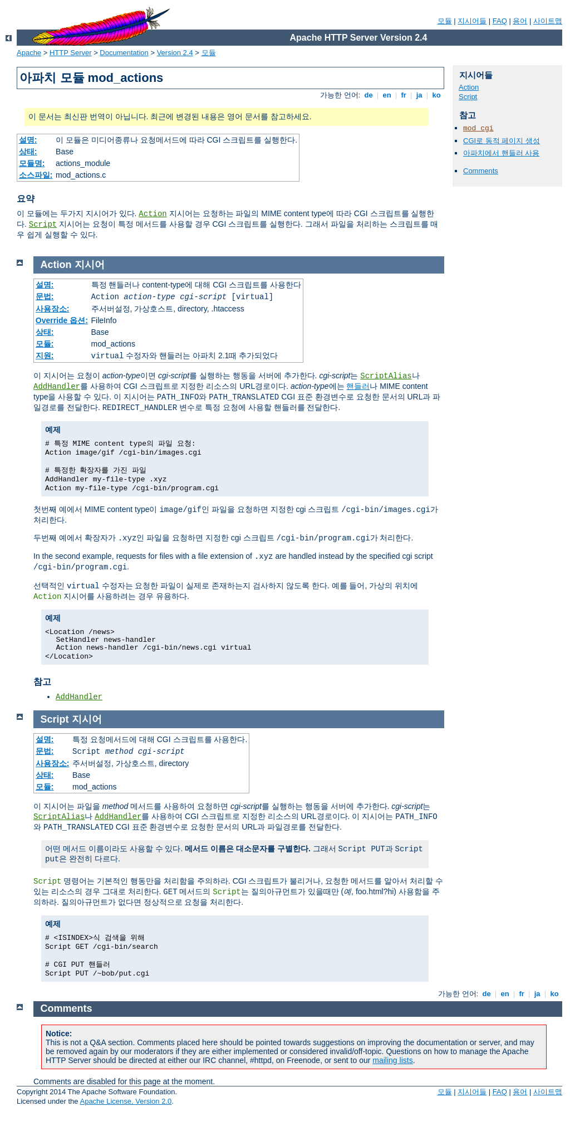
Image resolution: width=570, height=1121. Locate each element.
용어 (520, 21)
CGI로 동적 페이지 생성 (501, 141)
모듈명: (32, 163)
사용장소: (53, 308)
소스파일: (36, 174)
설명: (28, 139)
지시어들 (472, 21)
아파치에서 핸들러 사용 (501, 153)
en (387, 95)
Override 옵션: (62, 320)
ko (436, 95)
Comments (480, 171)
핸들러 (358, 386)
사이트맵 (547, 21)
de (368, 95)
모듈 (445, 21)
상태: (28, 151)
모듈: (45, 343)
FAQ (500, 21)
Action (152, 213)
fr (404, 95)
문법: (45, 296)
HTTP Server (71, 52)
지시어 (90, 264)
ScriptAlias (385, 376)
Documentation (124, 52)
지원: (45, 355)
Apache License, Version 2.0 (125, 1101)
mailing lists (392, 1060)
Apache (29, 52)
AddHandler (56, 386)
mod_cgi (478, 128)
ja (419, 95)
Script (43, 224)
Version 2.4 (175, 52)
